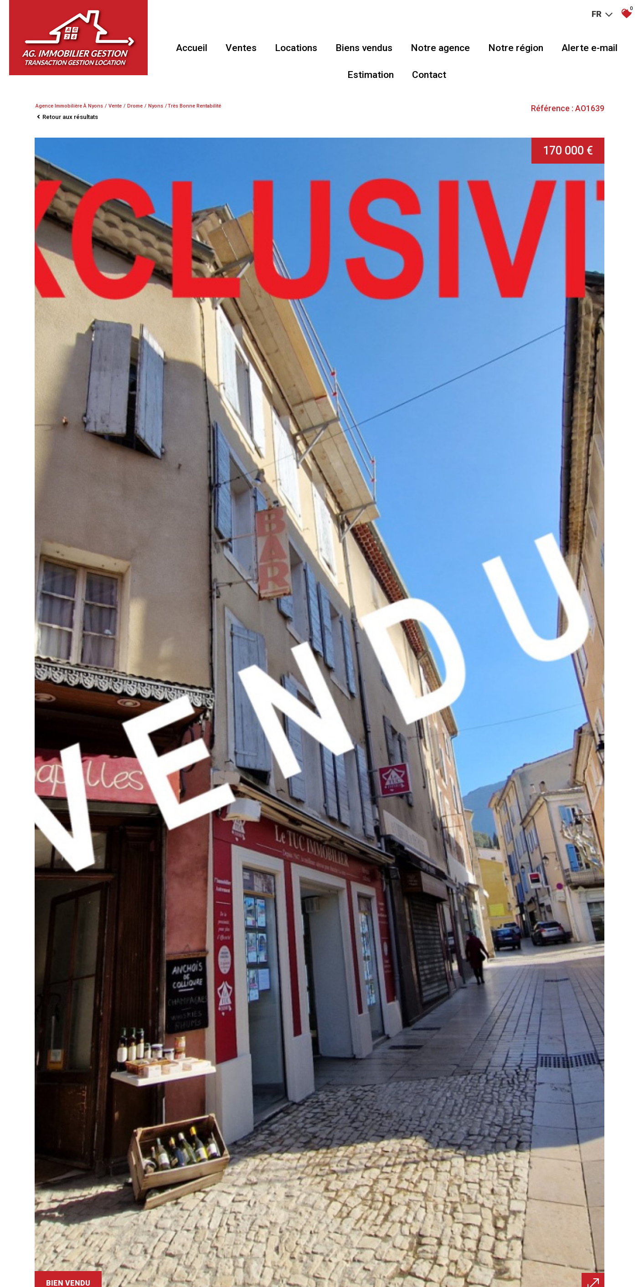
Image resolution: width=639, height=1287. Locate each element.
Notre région (515, 47)
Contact (429, 74)
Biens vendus (363, 47)
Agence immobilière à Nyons (69, 106)
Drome (135, 106)
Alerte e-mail (590, 47)
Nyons (155, 106)
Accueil (191, 47)
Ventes (241, 47)
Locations (296, 47)
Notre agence (440, 47)
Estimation (370, 74)
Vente (115, 106)
